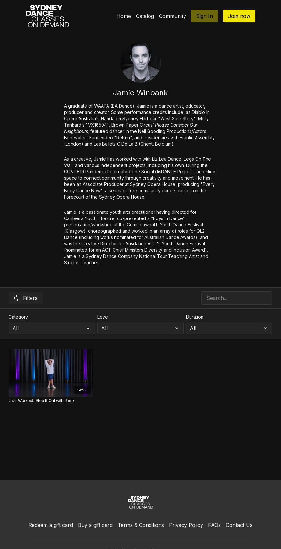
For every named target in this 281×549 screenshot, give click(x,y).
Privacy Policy (186, 525)
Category (18, 316)
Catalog (145, 16)
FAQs (214, 525)
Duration (194, 316)
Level (103, 316)
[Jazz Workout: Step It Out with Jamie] (51, 400)
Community (172, 16)
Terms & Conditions (141, 525)
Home (123, 16)
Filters (26, 298)
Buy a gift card (95, 525)
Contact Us (239, 525)
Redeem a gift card (50, 525)
